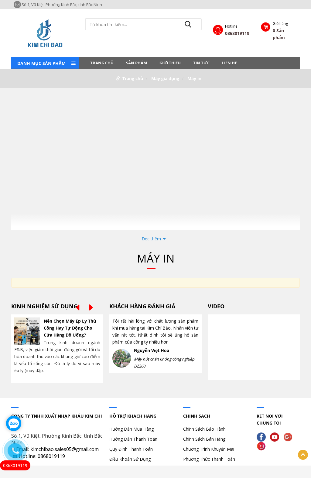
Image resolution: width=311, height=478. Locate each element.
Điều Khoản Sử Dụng (130, 459)
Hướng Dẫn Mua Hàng (131, 429)
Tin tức (201, 62)
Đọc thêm (151, 239)
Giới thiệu (170, 62)
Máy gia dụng (165, 78)
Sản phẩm (136, 62)
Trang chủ (102, 62)
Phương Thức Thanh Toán (209, 459)
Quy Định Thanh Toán (131, 449)
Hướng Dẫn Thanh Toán (133, 439)
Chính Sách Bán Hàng (204, 439)
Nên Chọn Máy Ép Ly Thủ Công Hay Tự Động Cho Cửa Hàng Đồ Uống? (70, 328)
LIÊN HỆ (229, 62)
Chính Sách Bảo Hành (204, 429)
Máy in (194, 78)
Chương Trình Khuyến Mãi (208, 449)
